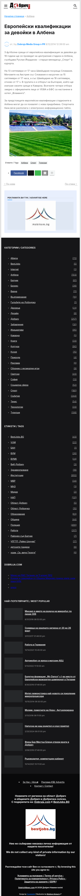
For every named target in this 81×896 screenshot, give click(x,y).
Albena (44, 258)
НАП (44, 497)
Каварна (44, 335)
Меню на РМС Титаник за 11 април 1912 (31, 575)
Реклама (44, 363)
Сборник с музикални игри (44, 368)
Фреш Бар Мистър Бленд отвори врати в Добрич (47, 743)
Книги (44, 340)
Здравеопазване (44, 470)
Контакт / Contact (43, 786)
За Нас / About (30, 782)
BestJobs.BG (44, 436)
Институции (44, 475)
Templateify (31, 894)
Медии (44, 491)
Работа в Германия (35, 644)
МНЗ (44, 486)
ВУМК (44, 459)
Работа (44, 530)
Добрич (44, 318)
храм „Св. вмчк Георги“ (44, 552)
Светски (44, 374)
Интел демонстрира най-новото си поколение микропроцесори (50, 694)
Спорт (33, 163)
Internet (44, 269)
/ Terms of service (40, 875)
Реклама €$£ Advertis (53, 782)
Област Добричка (44, 508)
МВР (44, 481)
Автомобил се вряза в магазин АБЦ (44, 660)
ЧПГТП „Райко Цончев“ (44, 541)
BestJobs (44, 263)
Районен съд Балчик (44, 536)
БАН (44, 447)
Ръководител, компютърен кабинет (44, 758)
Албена (30, 16)
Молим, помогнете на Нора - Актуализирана (49, 710)
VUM (44, 442)
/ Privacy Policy (40, 878)
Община (44, 519)
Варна (44, 291)
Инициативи (44, 329)
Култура (44, 346)
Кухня (44, 351)
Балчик (44, 280)
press (13, 587)
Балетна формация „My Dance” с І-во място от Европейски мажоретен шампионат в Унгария (50, 678)
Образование (44, 514)
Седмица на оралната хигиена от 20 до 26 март (48, 629)
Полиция (44, 525)
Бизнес (44, 285)
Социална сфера (44, 385)
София (44, 379)
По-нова (10, 184)
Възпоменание (44, 297)
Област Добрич (44, 502)
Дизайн (44, 313)
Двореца (44, 307)
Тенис (44, 401)
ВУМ (44, 453)
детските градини (44, 547)
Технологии (44, 407)
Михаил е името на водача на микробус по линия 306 (48, 612)
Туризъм (43, 163)
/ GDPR (40, 881)
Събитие (44, 396)
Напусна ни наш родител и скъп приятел (47, 726)
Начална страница (14, 16)
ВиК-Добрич (44, 464)
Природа (44, 357)
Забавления (44, 324)
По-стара (70, 184)
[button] (5, 6)
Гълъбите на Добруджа (44, 302)
